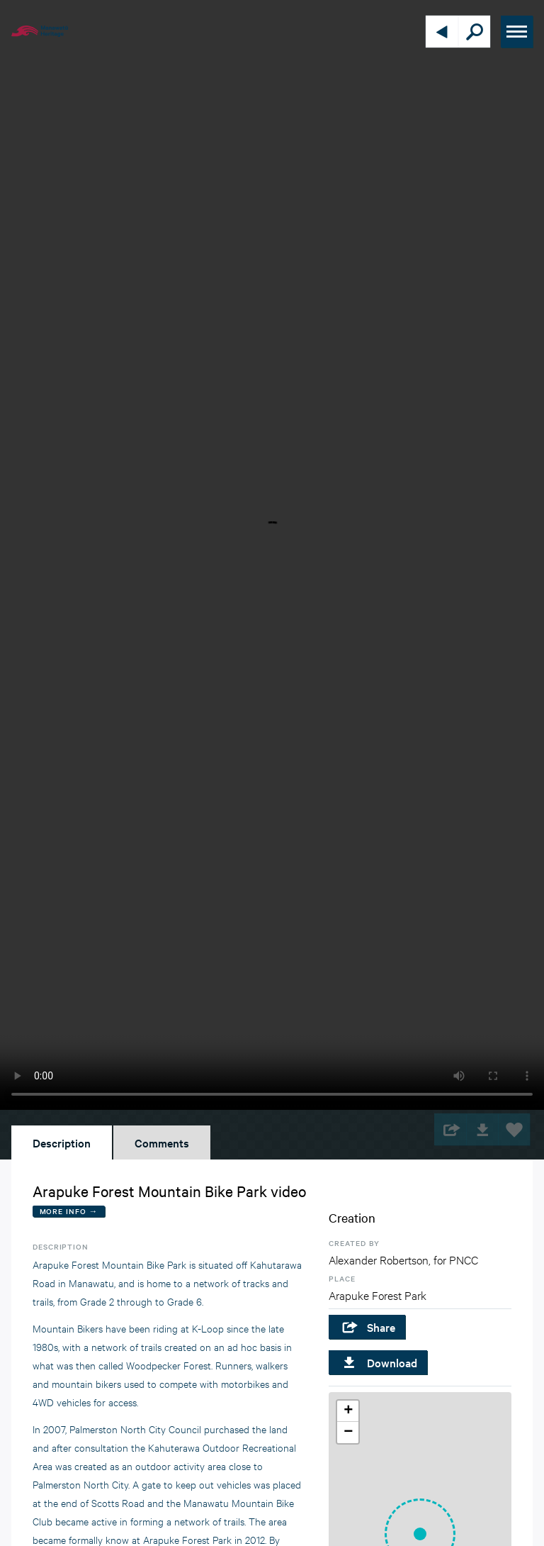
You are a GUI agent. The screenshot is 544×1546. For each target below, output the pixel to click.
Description (62, 1142)
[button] (347, 1411)
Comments (162, 1142)
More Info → (69, 1211)
